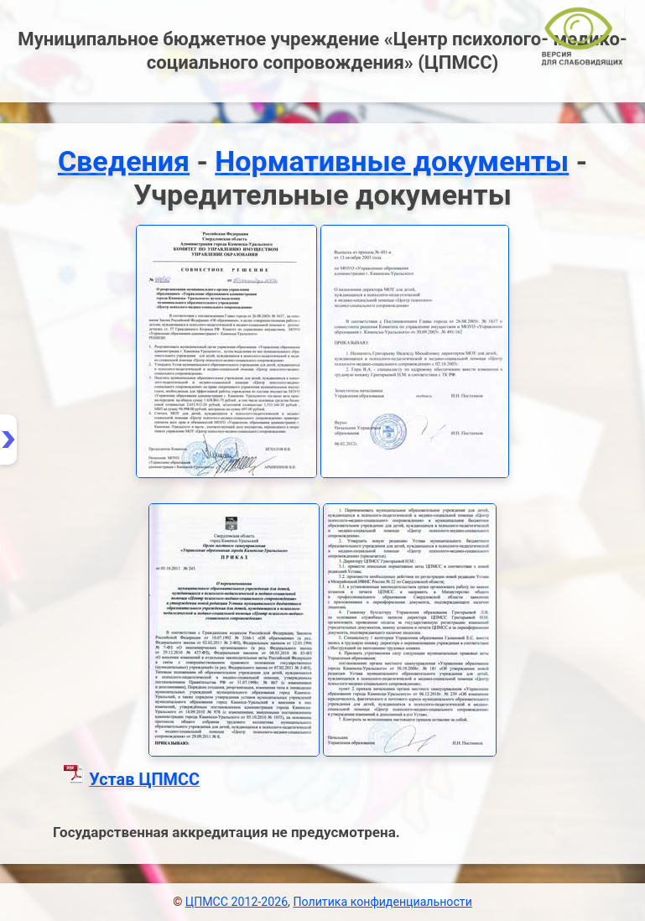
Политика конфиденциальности (382, 901)
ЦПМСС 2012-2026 (236, 901)
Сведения (124, 161)
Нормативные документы (392, 161)
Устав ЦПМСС (144, 779)
